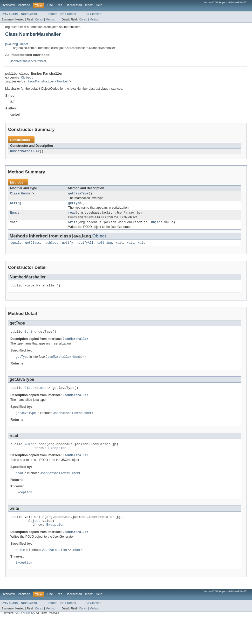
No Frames (68, 14)
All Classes (93, 14)
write (73, 227)
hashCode (51, 248)
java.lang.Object (16, 44)
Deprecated (74, 5)
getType (74, 207)
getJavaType (78, 196)
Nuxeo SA (29, 627)
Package (24, 5)
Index (89, 5)
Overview (8, 5)
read (72, 217)
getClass (32, 248)
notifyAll (85, 248)
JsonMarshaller (21, 61)
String (15, 207)
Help (99, 5)
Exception (57, 457)
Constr (39, 19)
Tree (59, 5)
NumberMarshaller (25, 154)
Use (50, 5)
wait (119, 248)
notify (67, 248)
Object (27, 78)
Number (39, 61)
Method (50, 19)
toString (104, 248)
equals (16, 248)
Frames (51, 14)
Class (14, 196)
